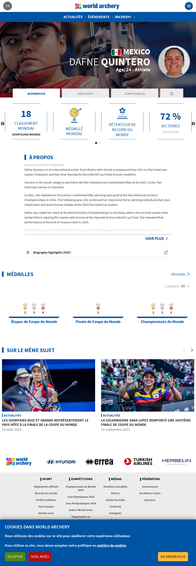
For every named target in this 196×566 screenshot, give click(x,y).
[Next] (192, 350)
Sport (47, 479)
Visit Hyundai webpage (61, 461)
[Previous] (184, 350)
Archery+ (123, 17)
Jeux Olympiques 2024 (80, 497)
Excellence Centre (150, 493)
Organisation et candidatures (80, 518)
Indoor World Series (81, 510)
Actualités (73, 17)
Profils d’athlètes (46, 500)
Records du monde (46, 493)
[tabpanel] (26, 121)
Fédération (151, 479)
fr (8, 6)
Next (193, 124)
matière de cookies (111, 545)
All (183, 286)
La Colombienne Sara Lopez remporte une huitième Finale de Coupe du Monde (146, 422)
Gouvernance (150, 486)
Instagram (115, 513)
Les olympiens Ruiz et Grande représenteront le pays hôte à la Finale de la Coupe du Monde (45, 422)
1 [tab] (96, 143)
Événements (98, 17)
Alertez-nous (46, 513)
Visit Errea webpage (99, 461)
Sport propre (46, 506)
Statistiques (135, 94)
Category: (172, 286)
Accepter (15, 556)
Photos (115, 493)
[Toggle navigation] (189, 6)
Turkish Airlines (138, 461)
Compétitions (82, 479)
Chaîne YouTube (115, 500)
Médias (116, 479)
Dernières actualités (115, 486)
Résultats (85, 94)
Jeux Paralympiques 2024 (80, 503)
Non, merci (40, 556)
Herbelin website (176, 461)
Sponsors (150, 500)
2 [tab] (100, 143)
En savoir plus (173, 556)
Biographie (36, 94)
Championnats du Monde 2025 (81, 488)
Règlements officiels (46, 486)
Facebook (115, 506)
